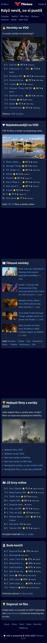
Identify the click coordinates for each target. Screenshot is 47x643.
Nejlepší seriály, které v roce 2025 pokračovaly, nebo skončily (30, 303)
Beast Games (15, 492)
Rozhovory (25, 344)
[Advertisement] (23, 234)
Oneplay (5, 16)
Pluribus (10, 178)
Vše (33, 344)
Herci (21, 624)
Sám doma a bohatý (17, 571)
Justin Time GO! (16, 559)
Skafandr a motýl (17, 95)
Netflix (15, 16)
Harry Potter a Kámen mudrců (14, 182)
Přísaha (12, 99)
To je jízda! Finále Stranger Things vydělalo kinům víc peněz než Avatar (31, 316)
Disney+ (35, 16)
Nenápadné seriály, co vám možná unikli (24, 465)
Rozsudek (13, 555)
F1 (7, 194)
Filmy (14, 624)
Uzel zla (13, 64)
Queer (12, 103)
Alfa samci (14, 524)
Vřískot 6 (13, 587)
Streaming (37, 341)
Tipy (28, 341)
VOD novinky (17, 113)
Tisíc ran (13, 508)
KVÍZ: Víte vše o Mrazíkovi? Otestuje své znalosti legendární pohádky (31, 272)
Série (28, 624)
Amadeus (13, 76)
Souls (11, 575)
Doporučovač (12, 613)
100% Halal (14, 579)
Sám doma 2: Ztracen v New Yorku (14, 186)
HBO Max (24, 16)
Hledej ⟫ (42, 4)
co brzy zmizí (26, 593)
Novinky (12, 341)
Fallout (9, 174)
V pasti (12, 84)
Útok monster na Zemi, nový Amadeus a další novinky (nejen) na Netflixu (31, 328)
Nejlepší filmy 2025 (14, 449)
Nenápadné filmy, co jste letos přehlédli (23, 469)
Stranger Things (16, 88)
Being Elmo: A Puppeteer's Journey (17, 563)
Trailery (13, 344)
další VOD (23, 19)
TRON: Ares (14, 496)
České (21, 341)
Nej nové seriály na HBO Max (18, 461)
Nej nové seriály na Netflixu (17, 457)
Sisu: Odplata (15, 488)
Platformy (23, 628)
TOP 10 (10, 204)
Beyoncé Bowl (16, 551)
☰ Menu (5, 4)
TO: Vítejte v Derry (14, 170)
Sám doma (11, 198)
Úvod (7, 624)
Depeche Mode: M (17, 504)
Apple (14, 19)
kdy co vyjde (27, 534)
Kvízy (4, 344)
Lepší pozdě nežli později (17, 567)
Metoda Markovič (17, 516)
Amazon (5, 19)
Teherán (13, 528)
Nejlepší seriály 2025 (14, 453)
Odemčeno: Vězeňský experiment (17, 68)
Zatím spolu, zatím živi (17, 583)
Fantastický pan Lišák (17, 80)
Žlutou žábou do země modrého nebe (14, 162)
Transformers (15, 107)
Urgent (12, 500)
